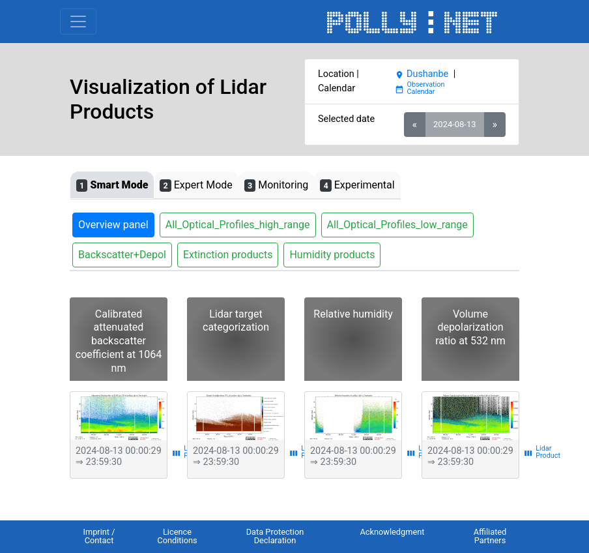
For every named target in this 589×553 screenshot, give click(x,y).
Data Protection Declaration (275, 536)
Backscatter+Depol (122, 254)
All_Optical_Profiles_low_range (397, 224)
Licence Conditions (177, 536)
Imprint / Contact (99, 536)
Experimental (357, 185)
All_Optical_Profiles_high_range (237, 224)
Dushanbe (421, 74)
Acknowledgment (392, 532)
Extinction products (228, 254)
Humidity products (332, 254)
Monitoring (276, 185)
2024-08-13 (454, 124)
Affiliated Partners (490, 536)
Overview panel (113, 224)
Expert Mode (196, 185)
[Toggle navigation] (78, 21)
